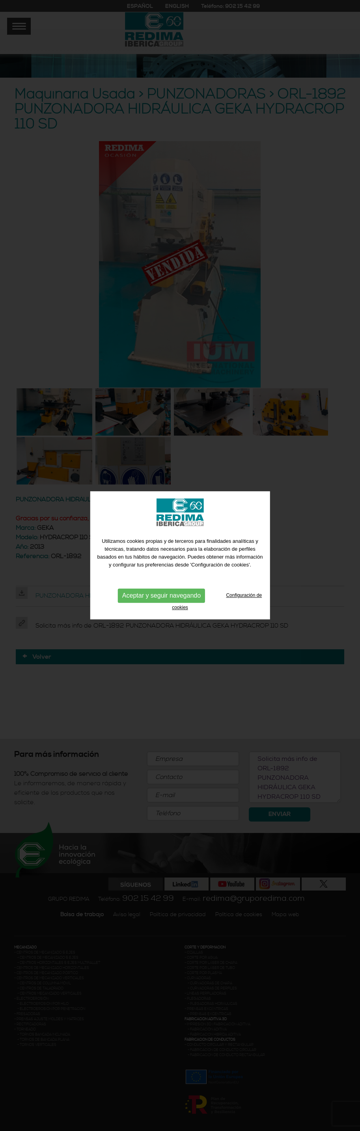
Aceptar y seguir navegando (161, 590)
